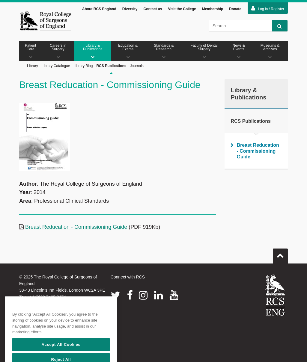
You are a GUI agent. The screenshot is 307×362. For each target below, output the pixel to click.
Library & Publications (92, 51)
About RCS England (99, 9)
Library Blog (83, 66)
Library (32, 66)
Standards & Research (164, 51)
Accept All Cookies (60, 352)
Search (277, 25)
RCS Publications (111, 72)
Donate (235, 9)
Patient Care (30, 51)
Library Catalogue (56, 66)
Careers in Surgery (58, 51)
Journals (136, 66)
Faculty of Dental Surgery (204, 51)
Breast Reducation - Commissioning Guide (76, 227)
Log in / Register (267, 8)
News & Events (238, 51)
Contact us (152, 9)
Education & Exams (128, 51)
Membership (212, 9)
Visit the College (182, 9)
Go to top (280, 254)
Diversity (130, 9)
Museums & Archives (270, 51)
